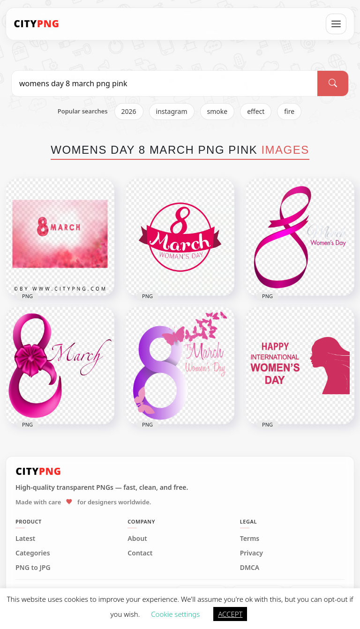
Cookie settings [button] (175, 614)
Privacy (251, 553)
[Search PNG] (164, 83)
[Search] (332, 83)
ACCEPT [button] (230, 614)
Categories (32, 553)
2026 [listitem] (128, 111)
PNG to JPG (33, 567)
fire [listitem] (289, 111)
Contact (140, 553)
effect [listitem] (255, 111)
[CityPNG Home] (37, 23)
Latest (25, 538)
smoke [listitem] (217, 111)
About (137, 538)
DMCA (250, 567)
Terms (250, 538)
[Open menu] (336, 24)
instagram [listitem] (172, 111)
